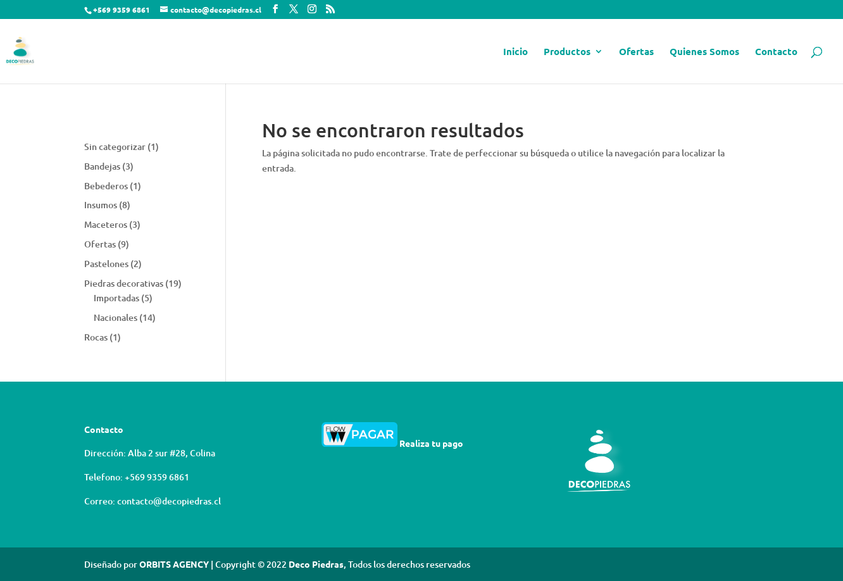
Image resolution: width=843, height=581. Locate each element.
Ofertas (636, 52)
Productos (567, 52)
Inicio (515, 52)
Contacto (776, 52)
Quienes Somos (704, 52)
